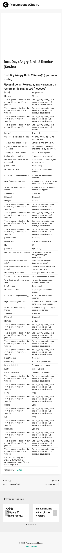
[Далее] (55, 513)
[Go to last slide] (7, 513)
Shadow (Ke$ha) (46, 482)
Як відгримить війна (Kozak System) (44, 512)
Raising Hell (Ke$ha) (16, 482)
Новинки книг (31, 546)
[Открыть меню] (57, 4)
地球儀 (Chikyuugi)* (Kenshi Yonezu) (14, 512)
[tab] (26, 524)
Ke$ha (19, 470)
